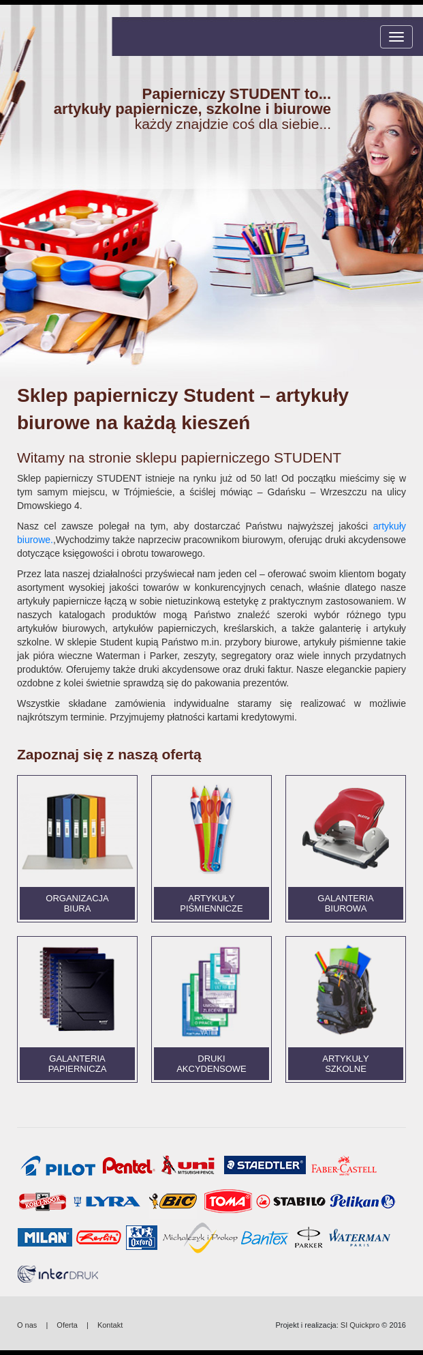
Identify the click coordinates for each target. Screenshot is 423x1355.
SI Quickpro (360, 1325)
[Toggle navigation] (396, 36)
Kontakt (110, 1325)
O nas (27, 1325)
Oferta (67, 1325)
